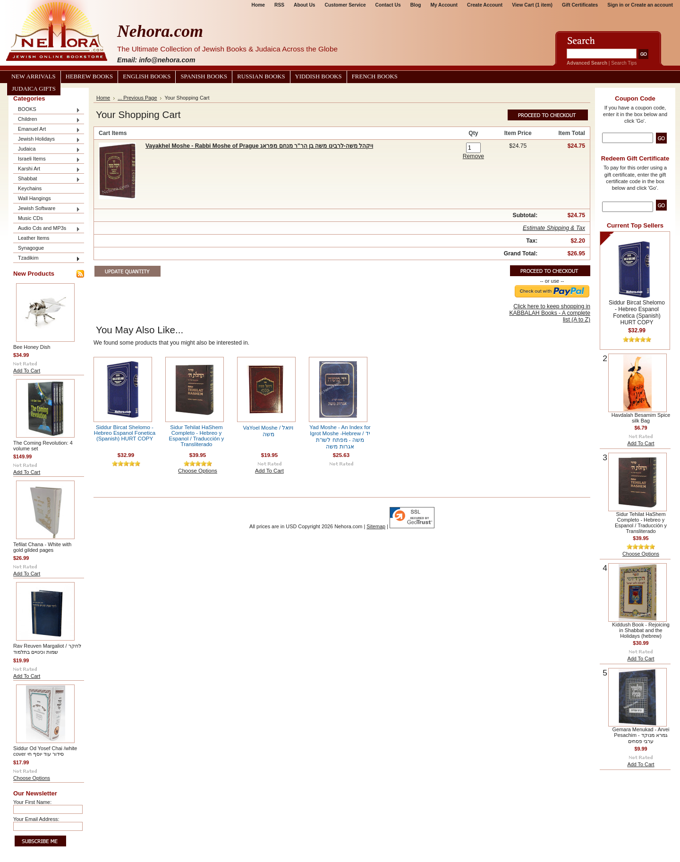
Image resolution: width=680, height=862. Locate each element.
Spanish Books (203, 76)
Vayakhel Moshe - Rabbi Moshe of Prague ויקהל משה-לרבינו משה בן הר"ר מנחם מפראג (259, 146)
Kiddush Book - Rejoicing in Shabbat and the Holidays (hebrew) (641, 630)
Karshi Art (46, 169)
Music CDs (30, 218)
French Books (375, 76)
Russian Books (261, 76)
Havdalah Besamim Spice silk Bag (641, 417)
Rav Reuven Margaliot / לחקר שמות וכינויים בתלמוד (47, 649)
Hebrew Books (89, 76)
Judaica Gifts (34, 88)
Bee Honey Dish (32, 347)
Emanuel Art (46, 129)
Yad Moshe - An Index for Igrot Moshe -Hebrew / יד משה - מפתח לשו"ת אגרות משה (339, 436)
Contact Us (388, 5)
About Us (304, 5)
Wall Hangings (34, 198)
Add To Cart (26, 370)
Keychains (30, 188)
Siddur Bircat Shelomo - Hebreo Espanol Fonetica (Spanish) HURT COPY (124, 432)
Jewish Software (46, 208)
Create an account (652, 5)
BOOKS (46, 109)
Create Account (484, 5)
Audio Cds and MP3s (46, 228)
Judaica (46, 149)
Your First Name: (32, 802)
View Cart (532, 5)
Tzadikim (46, 258)
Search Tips (624, 63)
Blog (415, 5)
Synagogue (31, 248)
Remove (473, 156)
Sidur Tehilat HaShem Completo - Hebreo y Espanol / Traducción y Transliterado (196, 435)
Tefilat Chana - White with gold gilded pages (42, 547)
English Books (146, 76)
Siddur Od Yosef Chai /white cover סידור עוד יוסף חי (45, 751)
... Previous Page (137, 98)
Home (258, 5)
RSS (279, 5)
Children (46, 119)
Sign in (615, 5)
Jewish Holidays (46, 139)
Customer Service (345, 5)
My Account (444, 5)
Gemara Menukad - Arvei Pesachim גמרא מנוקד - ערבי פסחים (641, 735)
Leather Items (34, 238)
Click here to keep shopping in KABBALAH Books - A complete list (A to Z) (549, 313)
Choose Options (31, 778)
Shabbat (46, 179)
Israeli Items (46, 159)
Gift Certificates (580, 5)
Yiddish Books (318, 76)
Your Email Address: (36, 819)
